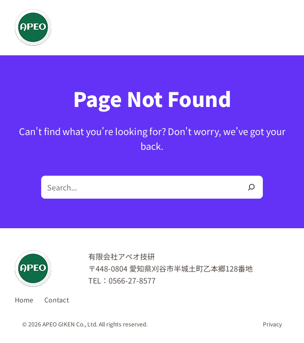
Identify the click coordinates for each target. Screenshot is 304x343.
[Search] (251, 187)
